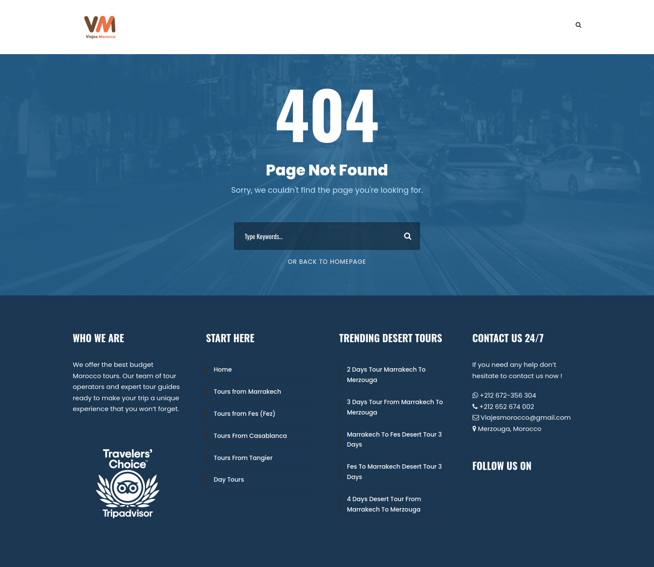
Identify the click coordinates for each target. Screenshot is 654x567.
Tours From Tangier (243, 458)
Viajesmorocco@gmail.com (526, 417)
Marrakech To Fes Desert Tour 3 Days (394, 439)
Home (223, 369)
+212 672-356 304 (508, 395)
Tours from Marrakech (248, 391)
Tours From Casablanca (250, 435)
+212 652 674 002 (506, 406)
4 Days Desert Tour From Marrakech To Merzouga (384, 504)
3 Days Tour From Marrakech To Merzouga (395, 407)
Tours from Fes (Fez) (245, 413)
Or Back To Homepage (327, 261)
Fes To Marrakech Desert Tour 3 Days (394, 471)
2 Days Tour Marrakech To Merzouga (386, 374)
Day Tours (229, 479)
